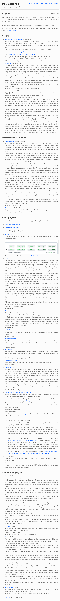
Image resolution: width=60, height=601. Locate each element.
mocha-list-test (9, 330)
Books (41, 3)
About (46, 3)
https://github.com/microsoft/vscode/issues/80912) (23, 440)
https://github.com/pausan (12, 224)
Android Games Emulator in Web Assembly (18, 392)
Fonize (7, 476)
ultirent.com (8, 63)
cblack (7, 311)
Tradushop (8, 526)
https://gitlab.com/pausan (12, 227)
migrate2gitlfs (9, 258)
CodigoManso (9, 208)
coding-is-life (8, 234)
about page (12, 30)
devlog (28, 401)
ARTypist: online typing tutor (13, 39)
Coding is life (35, 256)
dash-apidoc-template (11, 360)
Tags (50, 3)
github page (23, 414)
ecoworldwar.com (10, 91)
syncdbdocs (8, 349)
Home (30, 3)
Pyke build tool (9, 141)
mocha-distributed (10, 339)
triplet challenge (9, 367)
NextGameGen (9, 587)
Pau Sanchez (10, 3)
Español (55, 3)
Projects (35, 3)
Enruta (7, 537)
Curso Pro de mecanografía (16, 52)
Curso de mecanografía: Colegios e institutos (21, 54)
